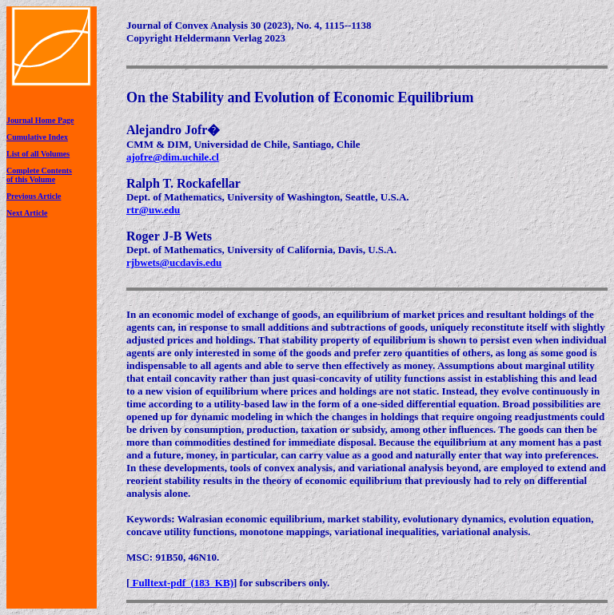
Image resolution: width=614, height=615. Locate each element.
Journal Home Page (40, 120)
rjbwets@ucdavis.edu (173, 262)
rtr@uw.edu (153, 210)
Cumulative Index (37, 137)
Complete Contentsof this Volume (39, 175)
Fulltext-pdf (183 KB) (181, 583)
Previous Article (33, 196)
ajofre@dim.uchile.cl (172, 157)
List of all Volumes (38, 153)
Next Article (26, 212)
